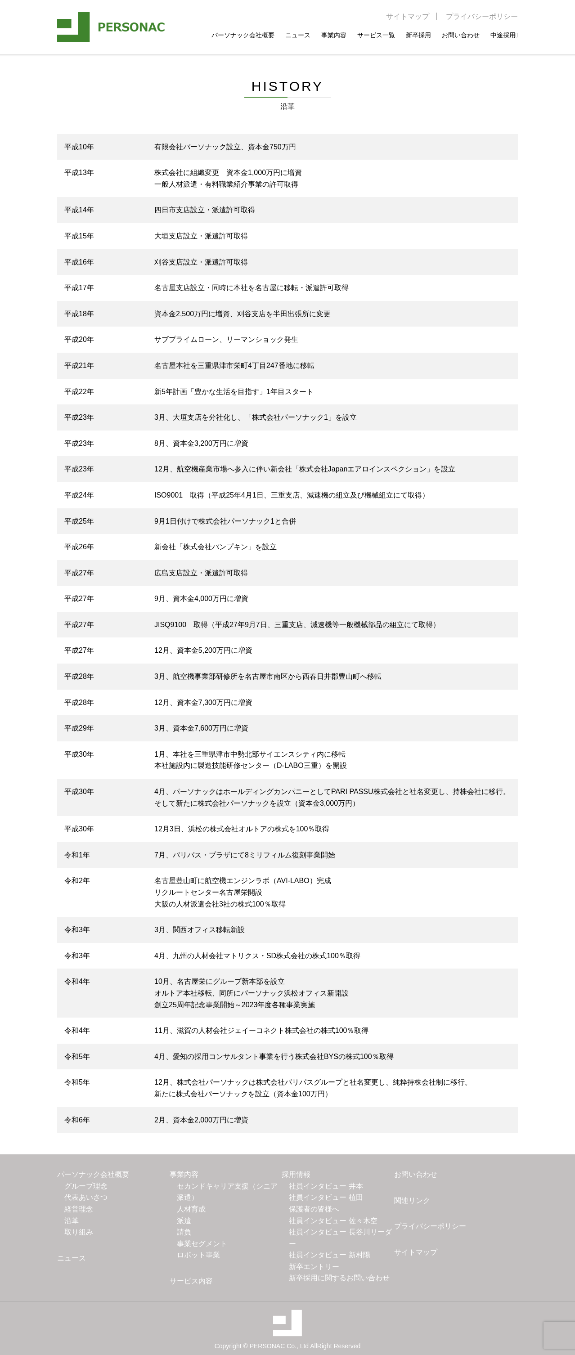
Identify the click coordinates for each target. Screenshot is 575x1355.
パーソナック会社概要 (242, 34)
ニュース (297, 34)
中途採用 (504, 34)
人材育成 (191, 1209)
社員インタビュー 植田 (326, 1197)
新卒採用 (418, 34)
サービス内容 (191, 1281)
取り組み (78, 1232)
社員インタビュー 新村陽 (329, 1255)
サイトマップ (407, 16)
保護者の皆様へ (314, 1209)
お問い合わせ (461, 34)
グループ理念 (86, 1186)
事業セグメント (202, 1243)
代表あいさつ (86, 1197)
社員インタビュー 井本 (326, 1186)
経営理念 (78, 1209)
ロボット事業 (198, 1255)
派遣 (184, 1221)
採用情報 (296, 1174)
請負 (184, 1232)
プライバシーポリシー (482, 16)
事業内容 (333, 34)
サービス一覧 (376, 34)
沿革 (71, 1221)
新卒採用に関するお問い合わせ (339, 1278)
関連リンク (412, 1200)
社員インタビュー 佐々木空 (333, 1221)
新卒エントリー (314, 1266)
